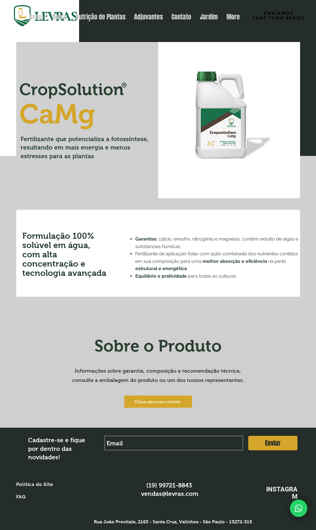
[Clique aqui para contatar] (158, 402)
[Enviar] (272, 443)
